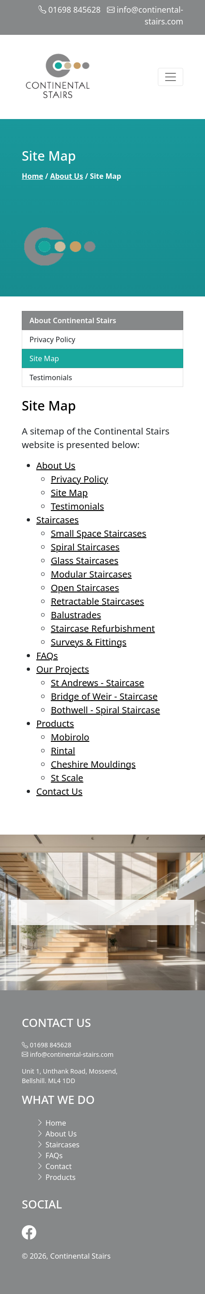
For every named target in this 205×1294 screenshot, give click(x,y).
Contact (54, 1166)
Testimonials (50, 377)
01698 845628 (75, 9)
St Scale (67, 778)
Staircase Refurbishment (103, 628)
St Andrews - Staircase (97, 683)
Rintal (63, 751)
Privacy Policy (52, 339)
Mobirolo (70, 737)
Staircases (57, 520)
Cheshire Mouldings (93, 764)
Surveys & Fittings (89, 642)
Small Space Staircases (98, 533)
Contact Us (59, 791)
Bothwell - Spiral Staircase (105, 710)
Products (55, 723)
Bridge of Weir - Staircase (104, 696)
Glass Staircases (84, 560)
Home (32, 176)
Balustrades (76, 615)
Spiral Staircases (85, 547)
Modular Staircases (91, 574)
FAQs (47, 655)
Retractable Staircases (97, 601)
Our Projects (62, 669)
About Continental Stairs (72, 320)
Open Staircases (85, 588)
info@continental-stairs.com (72, 1054)
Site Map (44, 358)
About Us (66, 176)
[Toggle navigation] (170, 77)
